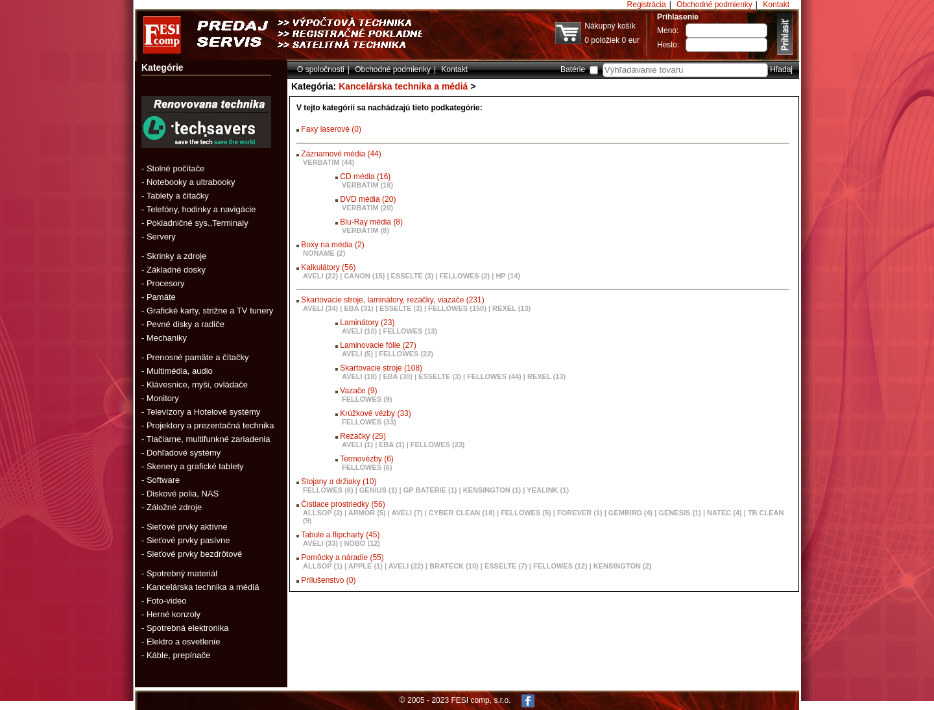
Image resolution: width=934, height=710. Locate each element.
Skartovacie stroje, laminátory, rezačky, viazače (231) (392, 299)
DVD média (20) (368, 199)
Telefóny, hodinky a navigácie (201, 209)
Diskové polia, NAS (183, 493)
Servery (161, 236)
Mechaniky (167, 338)
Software (163, 480)
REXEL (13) (511, 308)
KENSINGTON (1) (492, 490)
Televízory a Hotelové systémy (204, 412)
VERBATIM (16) (367, 185)
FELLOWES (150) (457, 308)
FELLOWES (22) (406, 354)
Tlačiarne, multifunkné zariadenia (208, 439)
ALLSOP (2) (322, 513)
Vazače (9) (358, 390)
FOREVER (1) (580, 513)
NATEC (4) (724, 513)
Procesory (166, 283)
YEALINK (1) (548, 490)
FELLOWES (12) (560, 566)
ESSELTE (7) (506, 566)
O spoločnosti (320, 69)
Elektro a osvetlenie (183, 641)
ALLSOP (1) (322, 566)
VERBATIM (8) (365, 230)
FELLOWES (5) (526, 513)
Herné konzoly (173, 614)
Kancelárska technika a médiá (203, 587)
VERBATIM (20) (367, 208)
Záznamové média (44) (341, 153)
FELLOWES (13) (410, 331)
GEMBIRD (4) (630, 513)
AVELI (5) (357, 354)
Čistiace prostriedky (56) (343, 504)
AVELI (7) (407, 513)
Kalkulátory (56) (328, 267)
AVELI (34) (320, 308)
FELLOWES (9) (367, 399)
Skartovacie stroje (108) (381, 368)
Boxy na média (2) (332, 244)
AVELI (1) (357, 444)
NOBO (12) (362, 543)
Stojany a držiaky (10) (338, 481)
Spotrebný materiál (182, 573)
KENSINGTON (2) (622, 566)
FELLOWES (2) (465, 276)
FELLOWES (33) (369, 422)
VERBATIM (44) (328, 162)
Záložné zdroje (174, 507)
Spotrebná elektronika (187, 628)
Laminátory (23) (367, 322)
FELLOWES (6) (367, 467)
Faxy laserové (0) (331, 129)
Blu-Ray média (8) (371, 221)
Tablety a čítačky (178, 196)
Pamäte (161, 297)
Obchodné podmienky (714, 4)
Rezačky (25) (363, 436)
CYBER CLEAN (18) (462, 513)
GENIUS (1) (378, 490)
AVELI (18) (359, 376)
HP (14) (508, 276)
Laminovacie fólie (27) (378, 345)
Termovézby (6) (367, 458)
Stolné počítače (176, 168)
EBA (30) (397, 376)
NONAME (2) (324, 253)
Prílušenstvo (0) (328, 580)
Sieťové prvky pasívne (188, 540)
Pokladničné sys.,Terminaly (197, 223)
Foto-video (166, 601)
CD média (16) (365, 176)
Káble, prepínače (178, 655)
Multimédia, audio (180, 371)
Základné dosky (176, 270)
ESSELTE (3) (412, 276)
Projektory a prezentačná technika (210, 425)
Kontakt (776, 4)
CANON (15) (364, 276)
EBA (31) (358, 308)
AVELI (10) (359, 331)
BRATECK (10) (454, 566)
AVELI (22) (320, 276)
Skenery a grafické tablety (195, 466)
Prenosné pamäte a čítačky (198, 357)
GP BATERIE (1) (430, 490)
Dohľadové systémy (184, 453)
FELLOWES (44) (494, 376)
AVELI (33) (320, 543)
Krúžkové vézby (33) (375, 413)
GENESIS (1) (680, 513)
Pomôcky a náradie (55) (342, 557)
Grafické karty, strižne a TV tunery (210, 310)
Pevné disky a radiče (185, 324)
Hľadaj (781, 69)
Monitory (163, 398)
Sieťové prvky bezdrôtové (194, 554)
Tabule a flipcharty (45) (340, 534)
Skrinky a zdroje (176, 256)
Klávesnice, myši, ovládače (197, 384)
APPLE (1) (365, 566)
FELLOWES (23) (438, 444)
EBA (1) (391, 444)
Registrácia (646, 4)
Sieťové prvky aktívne (187, 527)
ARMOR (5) (367, 513)
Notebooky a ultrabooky (191, 182)
